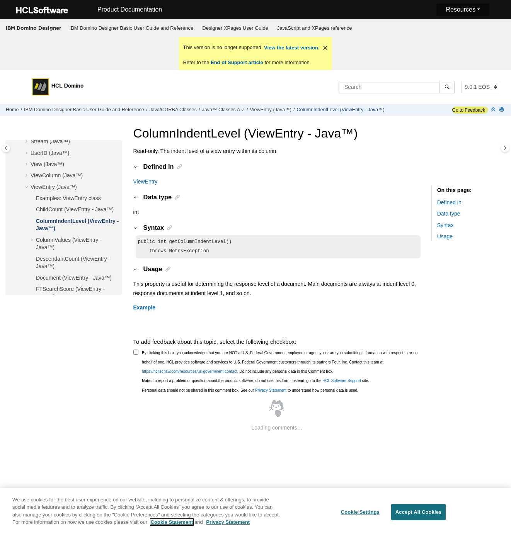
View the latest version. (290, 48)
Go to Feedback (468, 110)
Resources (460, 9)
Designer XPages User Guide (235, 28)
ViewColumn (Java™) (57, 175)
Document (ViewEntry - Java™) (74, 278)
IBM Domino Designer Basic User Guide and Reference (132, 28)
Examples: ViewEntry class (68, 198)
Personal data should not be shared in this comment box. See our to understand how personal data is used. (250, 392)
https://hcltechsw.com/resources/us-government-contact (189, 373)
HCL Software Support (341, 382)
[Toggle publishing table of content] (6, 148)
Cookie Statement (172, 527)
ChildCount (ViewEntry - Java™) (75, 209)
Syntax (445, 225)
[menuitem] (131, 28)
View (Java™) (47, 164)
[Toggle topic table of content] (505, 148)
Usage (445, 236)
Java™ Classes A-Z (223, 109)
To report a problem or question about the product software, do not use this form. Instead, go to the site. (255, 382)
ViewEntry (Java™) (270, 109)
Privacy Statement (270, 392)
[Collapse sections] (494, 109)
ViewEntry (145, 181)
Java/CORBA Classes (172, 109)
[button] (27, 142)
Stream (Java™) (50, 141)
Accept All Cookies (418, 517)
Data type (448, 214)
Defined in (449, 202)
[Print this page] (502, 109)
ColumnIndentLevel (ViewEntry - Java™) (341, 109)
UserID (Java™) (50, 153)
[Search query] (397, 87)
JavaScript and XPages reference (314, 28)
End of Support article (236, 62)
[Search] (447, 87)
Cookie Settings (360, 517)
